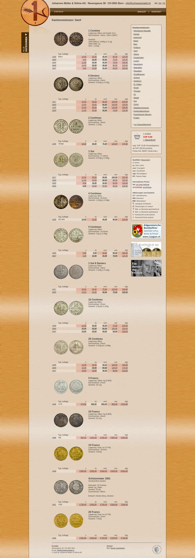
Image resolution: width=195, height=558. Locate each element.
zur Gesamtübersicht (142, 125)
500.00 (83, 438)
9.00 (84, 183)
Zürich (136, 104)
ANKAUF (141, 11)
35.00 (94, 107)
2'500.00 (93, 471)
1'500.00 (82, 471)
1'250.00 (124, 404)
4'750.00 (124, 538)
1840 (54, 60)
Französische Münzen (142, 114)
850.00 (114, 404)
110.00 (114, 107)
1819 (54, 105)
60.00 (115, 68)
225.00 (125, 102)
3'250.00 (113, 538)
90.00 (115, 57)
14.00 (84, 57)
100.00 (125, 62)
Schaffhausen (139, 74)
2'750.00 (103, 538)
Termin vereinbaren (117, 548)
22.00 (84, 102)
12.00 (84, 65)
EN (160, 3)
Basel (136, 41)
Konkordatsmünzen (141, 111)
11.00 (84, 62)
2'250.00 (103, 438)
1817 (54, 102)
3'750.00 (103, 505)
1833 (54, 110)
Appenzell (137, 38)
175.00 (125, 144)
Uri (135, 94)
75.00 (115, 60)
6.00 (84, 256)
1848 (54, 404)
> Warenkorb (149, 140)
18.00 (84, 144)
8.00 (84, 60)
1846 (54, 65)
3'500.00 (103, 471)
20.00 (94, 180)
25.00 (94, 57)
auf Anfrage (147, 187)
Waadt (136, 98)
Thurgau (136, 91)
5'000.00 (113, 505)
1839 (54, 57)
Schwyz (137, 78)
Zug (135, 101)
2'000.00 (93, 538)
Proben (137, 118)
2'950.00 (113, 438)
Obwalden (138, 71)
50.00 (94, 102)
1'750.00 (82, 505)
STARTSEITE (58, 12)
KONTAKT (156, 11)
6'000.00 (124, 471)
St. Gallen (138, 84)
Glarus (136, 54)
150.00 (114, 102)
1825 (54, 107)
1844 (54, 62)
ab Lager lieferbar (142, 184)
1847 (54, 68)
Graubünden (139, 58)
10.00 (84, 371)
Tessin (136, 88)
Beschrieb (145, 160)
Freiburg (137, 48)
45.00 (94, 289)
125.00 (125, 57)
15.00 (94, 68)
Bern (135, 44)
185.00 (125, 107)
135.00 (125, 105)
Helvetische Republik (142, 31)
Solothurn (137, 81)
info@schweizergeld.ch (138, 3)
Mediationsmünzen (141, 108)
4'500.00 (124, 438)
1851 (54, 505)
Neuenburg (138, 64)
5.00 (84, 253)
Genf (136, 51)
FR (164, 3)
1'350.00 (93, 438)
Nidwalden (138, 68)
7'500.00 (124, 505)
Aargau (136, 34)
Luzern (136, 61)
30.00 (94, 105)
